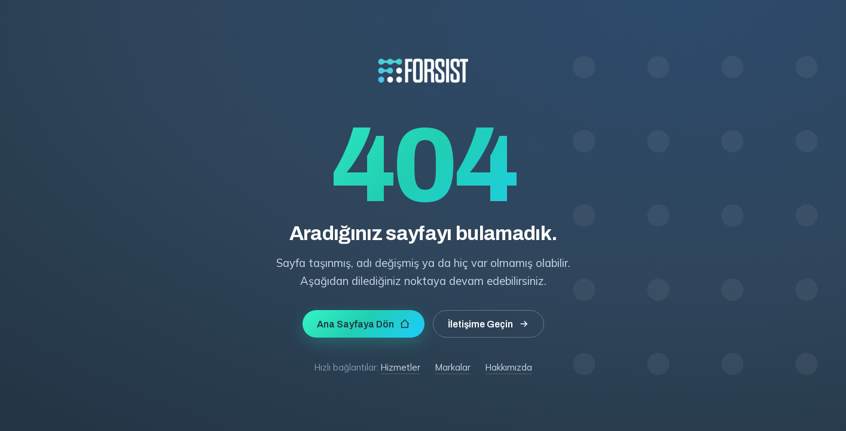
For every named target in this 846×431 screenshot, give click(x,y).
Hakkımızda (508, 367)
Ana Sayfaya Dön (363, 323)
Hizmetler (400, 367)
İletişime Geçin (488, 323)
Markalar (453, 367)
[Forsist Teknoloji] (423, 107)
